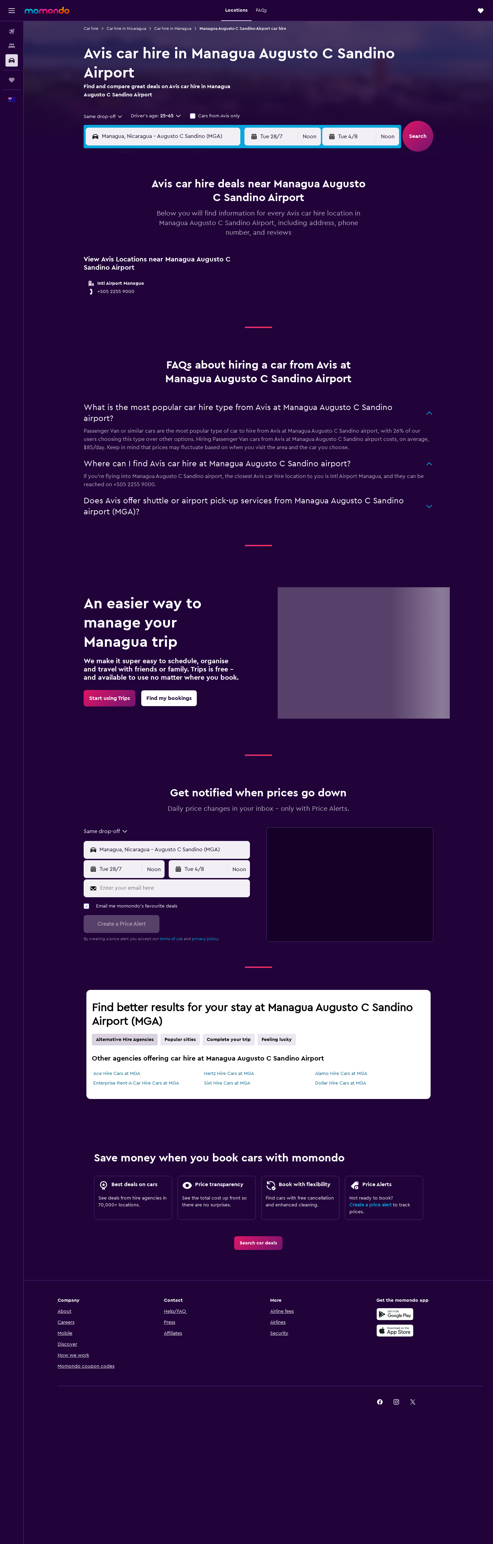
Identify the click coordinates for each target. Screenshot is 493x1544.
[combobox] (103, 116)
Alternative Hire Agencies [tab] (125, 1039)
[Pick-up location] (173, 849)
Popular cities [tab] (180, 1039)
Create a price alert (370, 1205)
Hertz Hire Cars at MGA (229, 1073)
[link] (109, 698)
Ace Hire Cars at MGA (116, 1073)
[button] (11, 10)
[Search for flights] (12, 31)
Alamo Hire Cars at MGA (341, 1073)
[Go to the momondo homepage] (47, 10)
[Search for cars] (12, 60)
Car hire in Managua (172, 28)
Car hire (91, 28)
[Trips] (12, 80)
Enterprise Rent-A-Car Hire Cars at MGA (136, 1083)
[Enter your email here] (173, 888)
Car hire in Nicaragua (126, 28)
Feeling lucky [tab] (277, 1039)
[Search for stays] (12, 46)
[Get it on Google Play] (394, 1314)
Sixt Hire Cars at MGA (227, 1083)
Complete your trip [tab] (229, 1039)
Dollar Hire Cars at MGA (340, 1083)
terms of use (171, 939)
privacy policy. (205, 939)
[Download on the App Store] (394, 1330)
